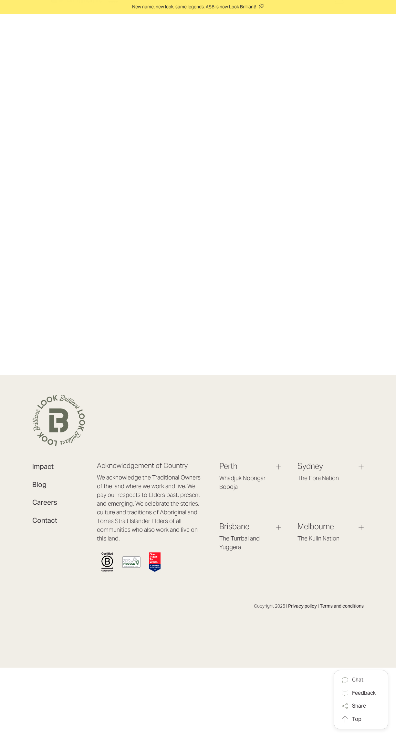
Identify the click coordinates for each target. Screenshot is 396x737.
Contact (44, 520)
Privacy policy (302, 606)
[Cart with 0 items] (343, 27)
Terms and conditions (342, 606)
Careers (44, 502)
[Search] (359, 32)
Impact (43, 466)
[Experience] (197, 33)
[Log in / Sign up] (339, 38)
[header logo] (85, 33)
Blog (39, 484)
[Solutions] (157, 33)
